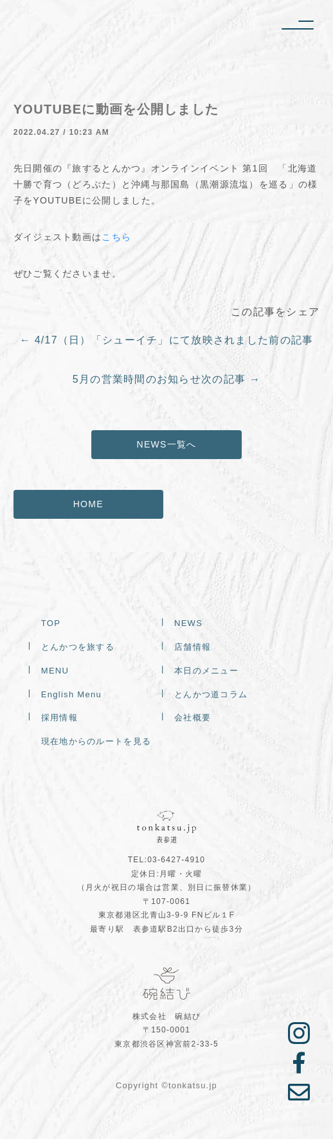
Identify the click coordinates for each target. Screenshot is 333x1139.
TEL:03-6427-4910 (167, 859)
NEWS (188, 624)
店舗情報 (192, 647)
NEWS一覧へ (167, 444)
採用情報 (59, 718)
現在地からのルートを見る (96, 742)
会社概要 (192, 718)
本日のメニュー (206, 671)
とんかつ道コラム (211, 694)
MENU (55, 671)
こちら (116, 237)
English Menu (71, 694)
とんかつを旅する (77, 647)
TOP (50, 624)
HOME (88, 504)
